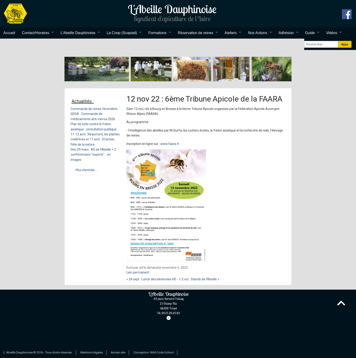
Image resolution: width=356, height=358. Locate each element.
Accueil (9, 33)
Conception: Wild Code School (154, 352)
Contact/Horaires (35, 33)
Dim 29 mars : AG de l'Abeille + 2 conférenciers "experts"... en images (93, 155)
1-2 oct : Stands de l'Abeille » (199, 279)
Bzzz (344, 44)
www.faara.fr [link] (169, 144)
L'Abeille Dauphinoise (78, 33)
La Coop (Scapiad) (122, 33)
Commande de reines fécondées (94, 109)
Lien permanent (137, 272)
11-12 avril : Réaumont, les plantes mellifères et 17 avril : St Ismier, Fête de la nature (95, 139)
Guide (310, 33)
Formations (157, 33)
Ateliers (231, 33)
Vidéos (331, 33)
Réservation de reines (195, 33)
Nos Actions (257, 33)
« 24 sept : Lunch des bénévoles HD (151, 279)
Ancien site (118, 352)
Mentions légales (91, 352)
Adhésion (286, 33)
